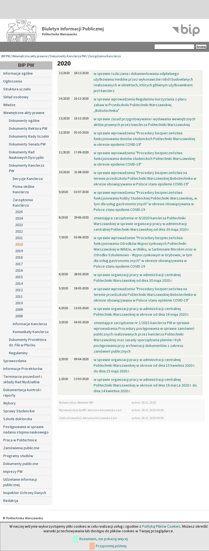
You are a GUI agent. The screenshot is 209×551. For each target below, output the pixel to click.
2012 (19, 290)
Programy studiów (18, 456)
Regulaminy (18, 353)
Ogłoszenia (12, 81)
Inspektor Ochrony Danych (24, 493)
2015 (19, 277)
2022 (19, 231)
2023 (19, 225)
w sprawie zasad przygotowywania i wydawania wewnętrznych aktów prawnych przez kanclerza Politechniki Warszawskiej (144, 122)
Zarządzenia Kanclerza (104, 56)
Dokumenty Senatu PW (27, 144)
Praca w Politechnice (20, 440)
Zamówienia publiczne (21, 448)
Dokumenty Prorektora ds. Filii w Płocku (27, 342)
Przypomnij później (111, 546)
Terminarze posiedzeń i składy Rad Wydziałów (22, 379)
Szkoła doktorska (17, 419)
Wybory (9, 403)
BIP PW (5, 56)
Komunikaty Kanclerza (31, 332)
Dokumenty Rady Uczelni (29, 136)
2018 (19, 257)
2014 (19, 283)
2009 (19, 309)
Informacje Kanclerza (30, 324)
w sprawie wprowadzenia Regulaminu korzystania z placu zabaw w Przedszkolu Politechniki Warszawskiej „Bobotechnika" (140, 105)
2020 (19, 244)
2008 (19, 316)
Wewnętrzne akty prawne (29, 56)
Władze (9, 105)
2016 (19, 270)
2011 (19, 296)
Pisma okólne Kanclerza (23, 189)
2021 (19, 238)
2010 (19, 303)
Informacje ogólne (18, 73)
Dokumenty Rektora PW (28, 128)
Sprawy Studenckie (19, 411)
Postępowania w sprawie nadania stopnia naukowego (26, 429)
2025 (19, 212)
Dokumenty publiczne (20, 464)
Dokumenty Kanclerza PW (68, 56)
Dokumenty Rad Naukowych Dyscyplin (26, 155)
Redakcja (10, 500)
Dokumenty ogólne (24, 120)
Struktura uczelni (17, 89)
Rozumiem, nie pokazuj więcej (103, 539)
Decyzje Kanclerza (28, 179)
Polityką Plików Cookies (161, 526)
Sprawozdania (14, 361)
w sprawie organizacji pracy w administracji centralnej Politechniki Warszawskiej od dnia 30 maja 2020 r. (137, 277)
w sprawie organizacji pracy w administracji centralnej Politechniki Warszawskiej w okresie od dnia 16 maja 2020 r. (141, 311)
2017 (19, 264)
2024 (19, 218)
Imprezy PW (13, 471)
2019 (19, 251)
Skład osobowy (15, 97)
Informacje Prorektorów (22, 369)
